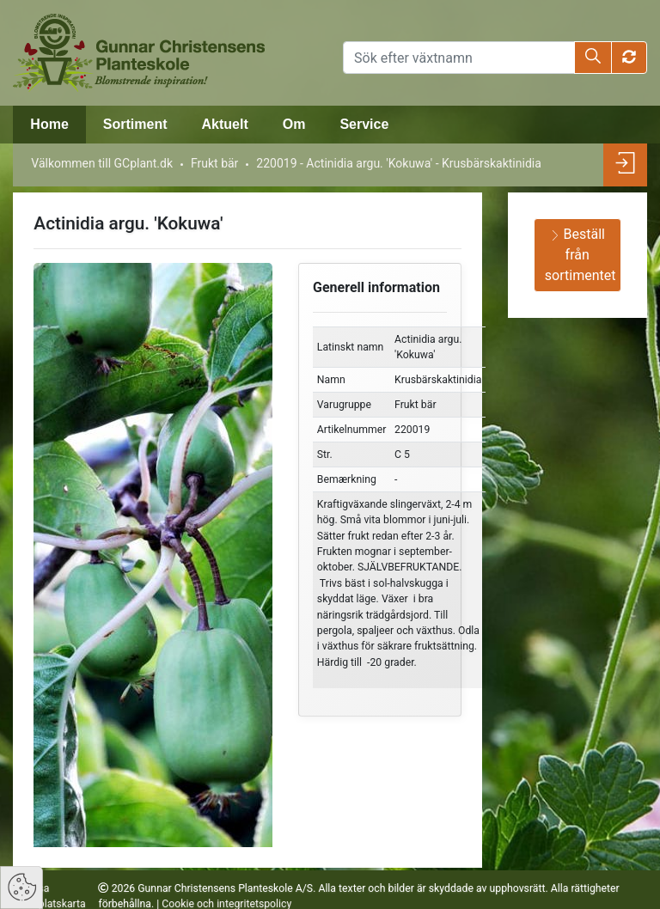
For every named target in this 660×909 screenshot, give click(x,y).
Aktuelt (224, 124)
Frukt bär (214, 163)
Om (294, 124)
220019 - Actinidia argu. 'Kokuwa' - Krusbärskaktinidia (398, 163)
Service (363, 124)
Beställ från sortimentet (580, 255)
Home (49, 124)
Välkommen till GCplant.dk (102, 163)
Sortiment (135, 124)
